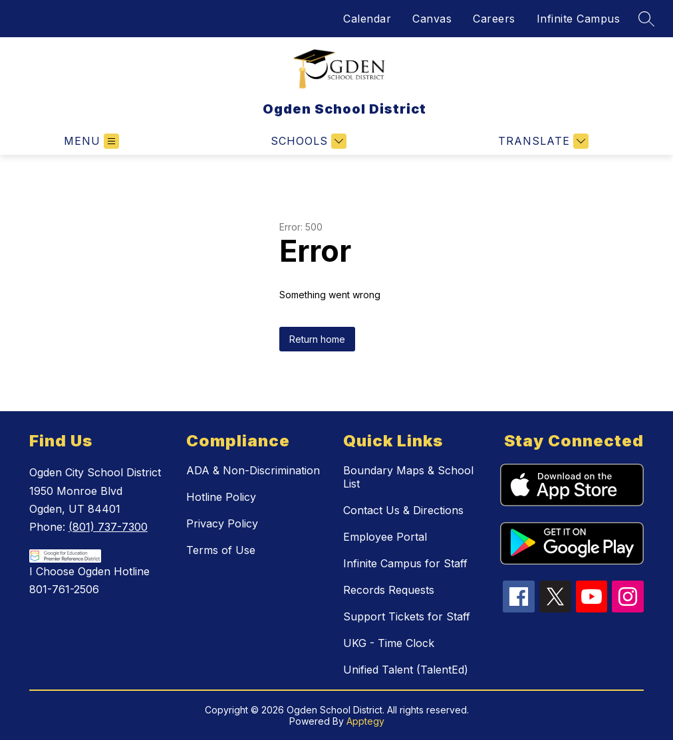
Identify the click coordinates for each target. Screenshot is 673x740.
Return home (317, 339)
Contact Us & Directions (403, 510)
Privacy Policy (222, 523)
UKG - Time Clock (388, 643)
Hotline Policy (221, 497)
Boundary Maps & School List (408, 477)
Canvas (432, 18)
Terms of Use (220, 550)
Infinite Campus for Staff (405, 563)
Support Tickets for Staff (406, 616)
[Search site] (646, 19)
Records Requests (388, 590)
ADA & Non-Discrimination (253, 470)
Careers (494, 18)
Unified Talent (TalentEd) (405, 669)
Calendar (367, 18)
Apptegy (365, 721)
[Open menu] (91, 141)
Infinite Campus (578, 18)
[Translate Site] (542, 141)
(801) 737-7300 (108, 526)
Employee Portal (385, 536)
